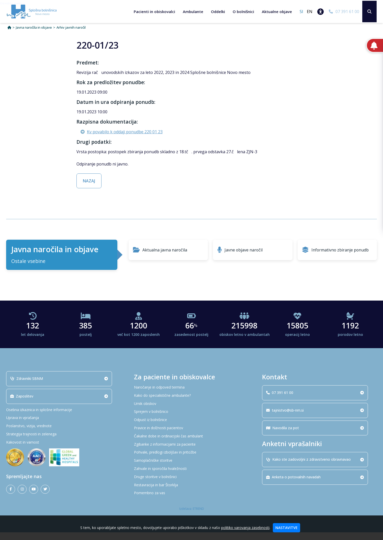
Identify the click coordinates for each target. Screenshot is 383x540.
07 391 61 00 (314, 400)
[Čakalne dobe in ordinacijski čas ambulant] (191, 444)
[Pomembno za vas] (191, 501)
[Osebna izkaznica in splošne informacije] (63, 417)
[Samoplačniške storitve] (191, 468)
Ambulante (191, 11)
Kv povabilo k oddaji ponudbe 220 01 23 (125, 139)
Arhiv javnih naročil (71, 35)
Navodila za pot (314, 435)
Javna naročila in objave (34, 35)
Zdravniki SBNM (58, 385)
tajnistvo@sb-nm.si (314, 417)
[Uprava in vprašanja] (63, 425)
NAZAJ (89, 188)
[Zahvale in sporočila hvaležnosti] (191, 476)
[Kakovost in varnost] (63, 450)
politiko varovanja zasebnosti (245, 527)
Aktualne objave (275, 11)
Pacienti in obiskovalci (153, 11)
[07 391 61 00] (342, 11)
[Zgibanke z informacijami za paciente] (191, 452)
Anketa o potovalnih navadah (314, 484)
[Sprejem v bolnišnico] (191, 419)
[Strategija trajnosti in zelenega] (63, 441)
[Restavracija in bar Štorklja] (191, 492)
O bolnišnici (242, 11)
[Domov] (9, 35)
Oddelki (216, 11)
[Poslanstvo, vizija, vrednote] (63, 434)
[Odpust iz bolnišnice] (191, 427)
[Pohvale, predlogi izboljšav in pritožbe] (191, 460)
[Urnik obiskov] (191, 411)
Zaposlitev (58, 403)
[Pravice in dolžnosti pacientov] (191, 435)
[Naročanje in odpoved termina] (191, 395)
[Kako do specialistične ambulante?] (191, 403)
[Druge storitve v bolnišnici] (191, 484)
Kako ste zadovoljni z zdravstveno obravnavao (314, 467)
